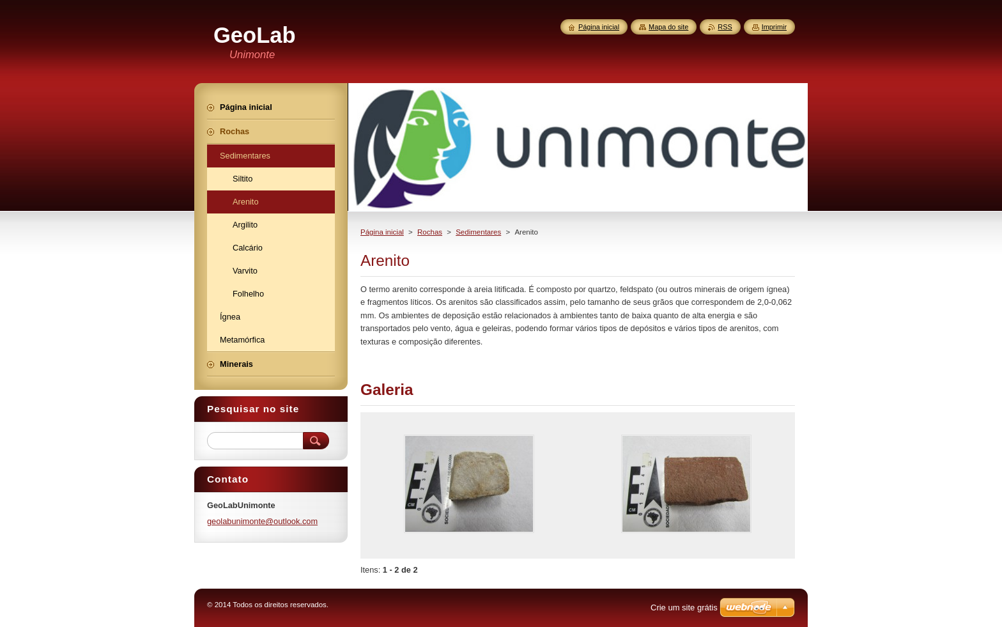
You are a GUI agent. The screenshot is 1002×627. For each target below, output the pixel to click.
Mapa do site (668, 27)
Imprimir (774, 27)
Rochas (429, 232)
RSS (725, 27)
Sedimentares (478, 232)
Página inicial (382, 232)
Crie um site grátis (684, 607)
